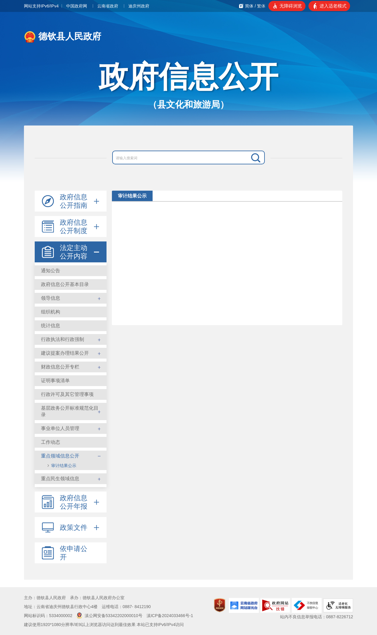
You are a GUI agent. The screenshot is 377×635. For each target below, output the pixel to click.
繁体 (261, 6)
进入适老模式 (333, 5)
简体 (249, 6)
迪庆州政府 (138, 6)
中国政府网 (76, 6)
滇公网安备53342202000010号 (109, 615)
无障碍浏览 (290, 5)
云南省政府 (107, 6)
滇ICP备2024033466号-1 (170, 615)
